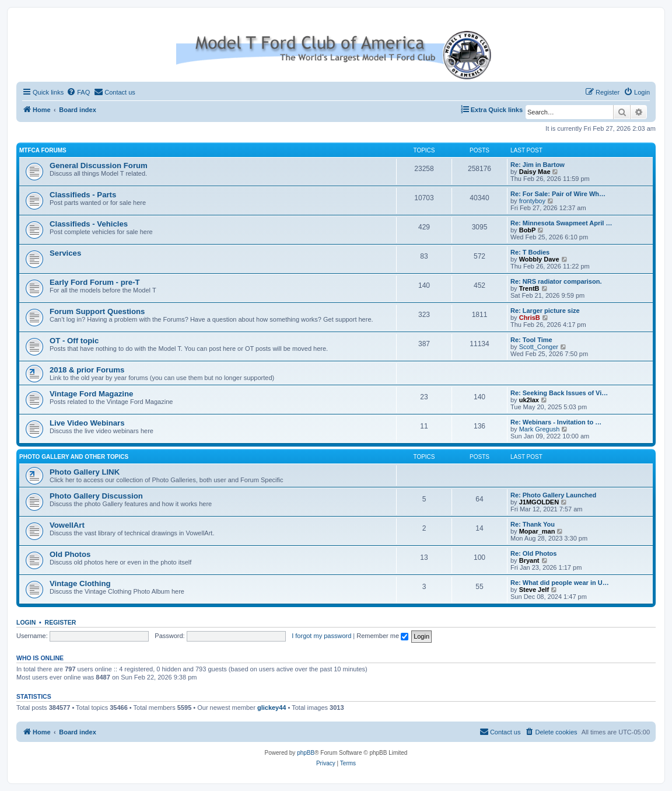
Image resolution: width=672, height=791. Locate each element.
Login (26, 622)
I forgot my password (321, 635)
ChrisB (529, 317)
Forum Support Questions (97, 311)
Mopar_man (537, 531)
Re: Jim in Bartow (537, 164)
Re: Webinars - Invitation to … (555, 422)
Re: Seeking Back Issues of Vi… (559, 392)
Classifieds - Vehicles (89, 223)
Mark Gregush (539, 429)
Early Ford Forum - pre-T (95, 282)
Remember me (382, 635)
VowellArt (67, 525)
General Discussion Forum (99, 165)
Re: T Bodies (530, 252)
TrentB (529, 288)
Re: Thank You (532, 524)
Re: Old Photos (533, 553)
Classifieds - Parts (83, 194)
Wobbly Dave (539, 259)
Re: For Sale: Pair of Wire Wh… (558, 193)
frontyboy (532, 200)
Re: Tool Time (531, 339)
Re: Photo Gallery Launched (553, 495)
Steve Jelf (534, 589)
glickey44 (271, 707)
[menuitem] (78, 92)
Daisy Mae (535, 171)
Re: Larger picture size (545, 310)
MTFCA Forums (42, 150)
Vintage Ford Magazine (91, 393)
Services (65, 253)
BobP (527, 230)
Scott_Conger (538, 346)
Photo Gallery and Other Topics (73, 457)
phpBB (305, 753)
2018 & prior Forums (87, 369)
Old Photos (70, 554)
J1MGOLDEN (539, 502)
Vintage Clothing (80, 583)
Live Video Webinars (87, 423)
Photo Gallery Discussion (96, 496)
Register (60, 622)
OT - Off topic (74, 340)
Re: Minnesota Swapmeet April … (561, 223)
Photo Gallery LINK (85, 472)
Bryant (529, 560)
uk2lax (529, 399)
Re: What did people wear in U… (559, 582)
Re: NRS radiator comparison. (555, 281)
